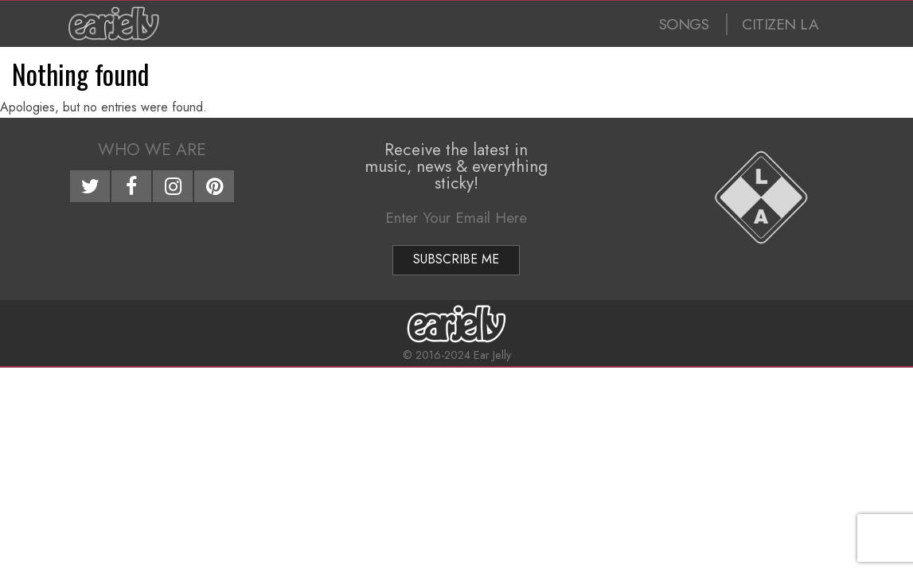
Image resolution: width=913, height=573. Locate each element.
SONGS (684, 24)
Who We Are (152, 150)
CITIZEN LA (780, 24)
